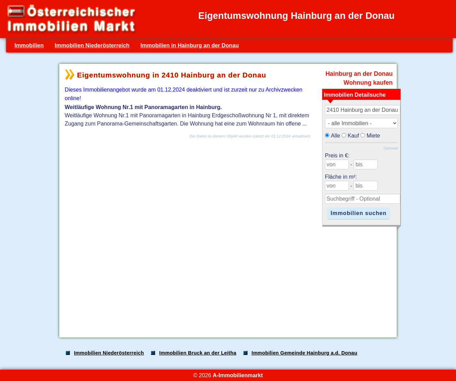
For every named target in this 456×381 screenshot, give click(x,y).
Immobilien (28, 45)
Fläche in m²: (341, 177)
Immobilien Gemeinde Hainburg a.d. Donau (304, 353)
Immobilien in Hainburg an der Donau (189, 45)
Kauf (353, 135)
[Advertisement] (227, 278)
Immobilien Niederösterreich (92, 45)
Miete (373, 135)
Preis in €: (337, 155)
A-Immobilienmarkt (238, 375)
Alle (335, 135)
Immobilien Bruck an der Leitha (197, 353)
